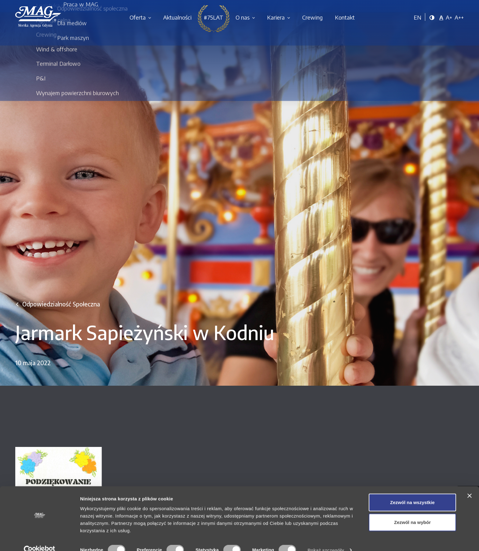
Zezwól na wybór (412, 511)
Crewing (312, 17)
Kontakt (345, 17)
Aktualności (177, 17)
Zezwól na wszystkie (412, 490)
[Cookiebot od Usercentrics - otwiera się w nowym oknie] (39, 539)
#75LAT (213, 17)
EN (417, 17)
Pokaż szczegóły (326, 539)
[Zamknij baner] (469, 484)
